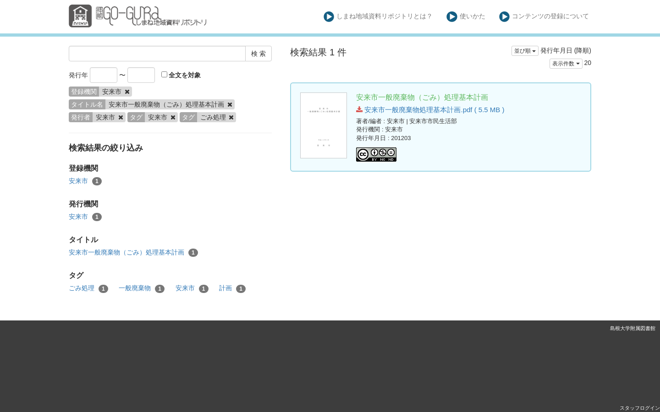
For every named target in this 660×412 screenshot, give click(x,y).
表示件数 (565, 63)
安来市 (85, 181)
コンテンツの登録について (544, 16)
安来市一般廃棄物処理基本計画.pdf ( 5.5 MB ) (430, 110)
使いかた (465, 16)
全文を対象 (181, 75)
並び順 (525, 51)
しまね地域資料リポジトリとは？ (378, 16)
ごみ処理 (88, 288)
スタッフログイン (640, 408)
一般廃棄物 (142, 288)
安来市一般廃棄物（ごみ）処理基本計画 (133, 253)
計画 (232, 288)
